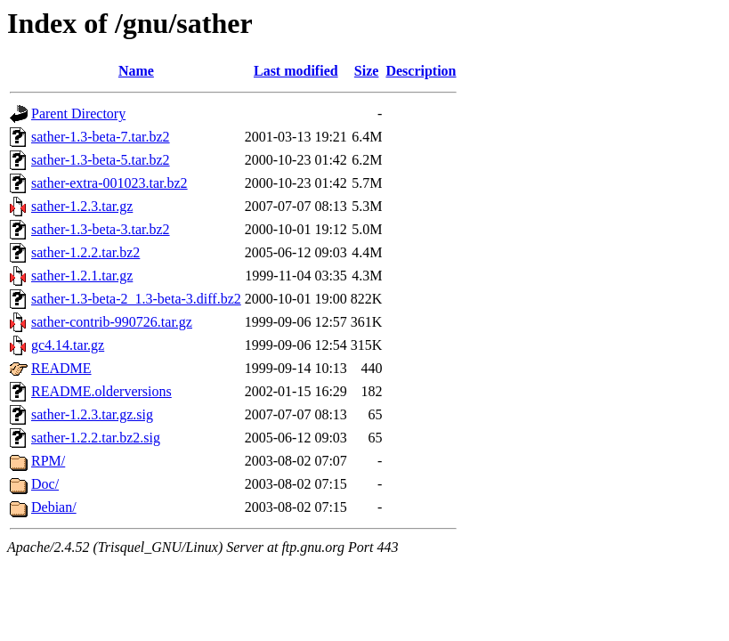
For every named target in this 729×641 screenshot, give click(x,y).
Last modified (296, 70)
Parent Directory (78, 113)
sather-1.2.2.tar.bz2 (85, 252)
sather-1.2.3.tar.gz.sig (92, 414)
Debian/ (54, 507)
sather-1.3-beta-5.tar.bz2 (100, 159)
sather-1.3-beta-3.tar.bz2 (100, 229)
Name (136, 70)
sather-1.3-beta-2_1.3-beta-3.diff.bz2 (136, 298)
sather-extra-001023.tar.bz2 (109, 183)
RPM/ (48, 460)
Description (420, 70)
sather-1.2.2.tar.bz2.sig (95, 437)
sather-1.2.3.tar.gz (82, 206)
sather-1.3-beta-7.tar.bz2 (100, 136)
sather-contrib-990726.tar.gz (111, 321)
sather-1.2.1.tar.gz (82, 275)
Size (366, 70)
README (61, 368)
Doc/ (45, 483)
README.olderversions (101, 391)
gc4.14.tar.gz (67, 345)
